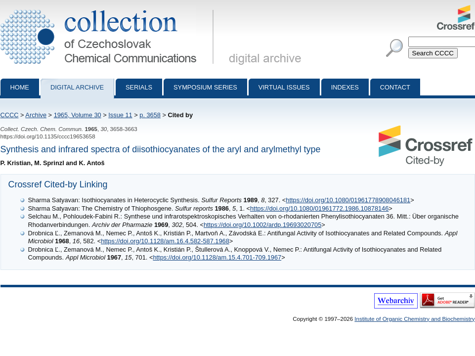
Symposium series (205, 87)
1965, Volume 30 (77, 115)
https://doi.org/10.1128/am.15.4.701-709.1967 (217, 257)
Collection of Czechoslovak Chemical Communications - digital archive (108, 9)
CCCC (9, 115)
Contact (395, 87)
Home (19, 87)
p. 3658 (150, 115)
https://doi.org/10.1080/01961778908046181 (348, 200)
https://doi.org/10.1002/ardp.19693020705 (262, 224)
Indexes (345, 87)
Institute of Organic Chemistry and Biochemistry (414, 319)
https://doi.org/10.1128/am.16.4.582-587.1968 (165, 241)
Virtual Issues (284, 87)
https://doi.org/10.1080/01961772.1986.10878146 (319, 208)
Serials (139, 87)
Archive (35, 115)
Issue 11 (120, 115)
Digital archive (77, 87)
